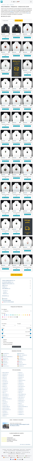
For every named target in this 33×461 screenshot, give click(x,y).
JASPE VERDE (6, 394)
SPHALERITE (5, 412)
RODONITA (21, 408)
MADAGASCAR (22, 359)
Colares (5, 292)
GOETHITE (5, 391)
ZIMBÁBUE (21, 365)
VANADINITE (21, 414)
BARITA (20, 378)
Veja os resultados (16, 346)
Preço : (3, 328)
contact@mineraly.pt (12, 453)
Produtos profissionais (8, 301)
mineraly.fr (4, 455)
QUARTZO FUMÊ (6, 406)
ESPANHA (21, 356)
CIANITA (20, 381)
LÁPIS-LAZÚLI (21, 397)
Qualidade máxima (6, 300)
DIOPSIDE (5, 384)
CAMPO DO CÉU (22, 380)
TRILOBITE (21, 412)
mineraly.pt (20, 457)
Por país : (19, 323)
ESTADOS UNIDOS (22, 364)
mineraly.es (6, 457)
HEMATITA (21, 391)
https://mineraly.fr (21, 453)
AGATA (20, 372)
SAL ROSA (21, 409)
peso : (3, 331)
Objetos (5, 285)
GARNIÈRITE (21, 389)
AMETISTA (21, 374)
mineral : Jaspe (18, 20)
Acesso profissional (12, 450)
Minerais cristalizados (8, 283)
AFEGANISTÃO (6, 353)
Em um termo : (4, 319)
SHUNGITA (21, 411)
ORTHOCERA (21, 401)
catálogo (4, 4)
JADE (4, 392)
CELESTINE (5, 381)
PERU (20, 361)
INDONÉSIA (5, 358)
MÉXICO (5, 361)
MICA (4, 400)
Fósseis (4, 287)
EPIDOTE (5, 386)
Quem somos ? (22, 449)
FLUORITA (5, 389)
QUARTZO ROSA (6, 408)
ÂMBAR (5, 415)
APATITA (5, 377)
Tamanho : (4, 335)
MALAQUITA (21, 398)
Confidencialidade (16, 449)
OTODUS (5, 403)
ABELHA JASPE (6, 372)
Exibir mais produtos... (16, 274)
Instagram (18, 452)
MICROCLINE (21, 400)
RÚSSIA (21, 362)
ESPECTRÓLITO (22, 386)
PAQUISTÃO (5, 362)
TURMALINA (5, 414)
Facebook (13, 452)
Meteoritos (5, 295)
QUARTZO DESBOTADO (23, 406)
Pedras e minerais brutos (8, 280)
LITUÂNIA (21, 358)
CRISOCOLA (21, 383)
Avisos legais (9, 449)
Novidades (4, 298)
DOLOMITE (21, 384)
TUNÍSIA (5, 364)
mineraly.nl (13, 457)
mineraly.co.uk (12, 455)
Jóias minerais (6, 288)
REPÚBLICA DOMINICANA (7, 356)
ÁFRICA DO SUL (6, 365)
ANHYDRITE (21, 375)
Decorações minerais (7, 282)
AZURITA (5, 378)
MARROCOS (6, 359)
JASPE (20, 392)
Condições (4, 449)
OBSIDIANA (5, 401)
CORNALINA (5, 383)
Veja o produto (5, 38)
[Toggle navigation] (31, 1)
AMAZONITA (5, 374)
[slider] (2, 329)
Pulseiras (5, 290)
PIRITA (20, 403)
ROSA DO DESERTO (7, 409)
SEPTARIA (5, 411)
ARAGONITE (21, 377)
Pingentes (5, 293)
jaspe (3, 34)
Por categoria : (4, 309)
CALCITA (5, 380)
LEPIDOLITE (5, 397)
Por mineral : (4, 323)
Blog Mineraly (7, 452)
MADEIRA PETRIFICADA (7, 398)
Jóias (8, 4)
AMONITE (5, 375)
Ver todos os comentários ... (25, 444)
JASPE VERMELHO (22, 394)
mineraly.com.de (20, 455)
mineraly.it (28, 455)
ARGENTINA (21, 353)
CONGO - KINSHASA (23, 355)
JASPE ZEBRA (6, 395)
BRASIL (5, 355)
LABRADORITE (22, 395)
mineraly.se (27, 457)
